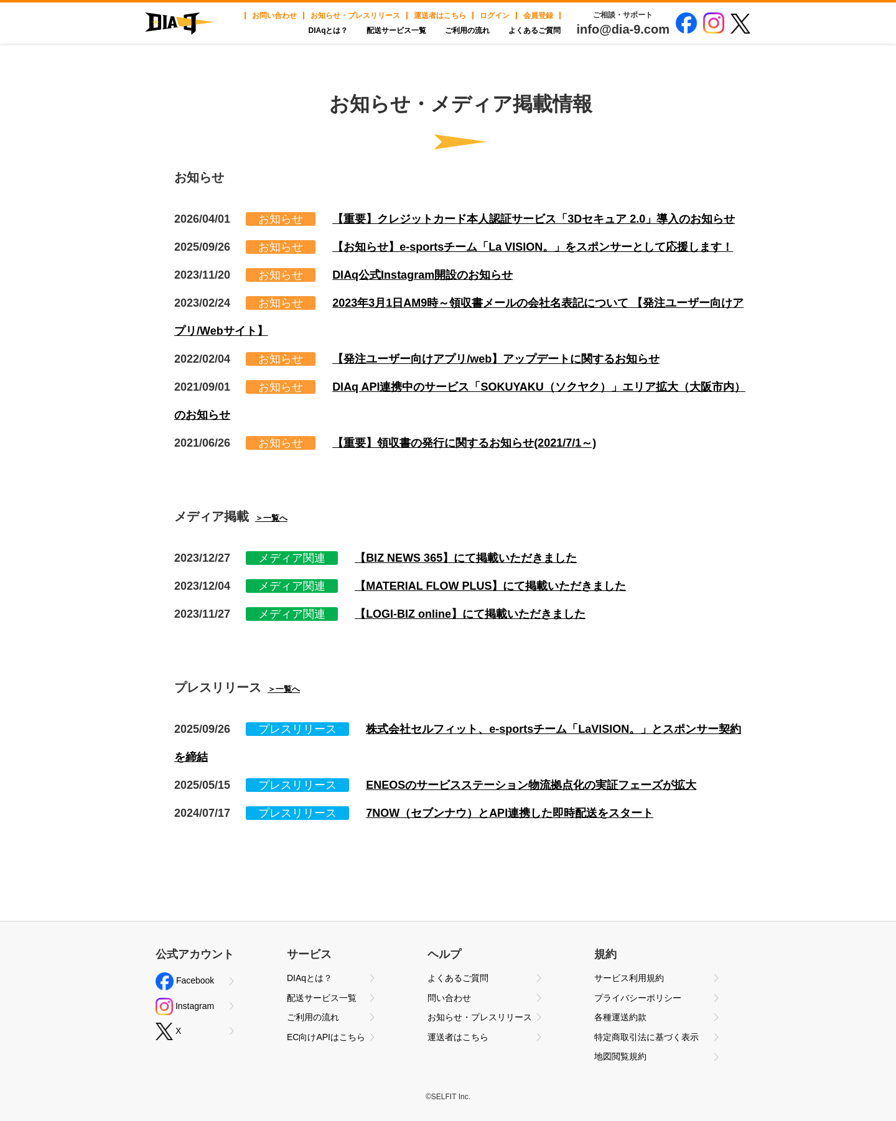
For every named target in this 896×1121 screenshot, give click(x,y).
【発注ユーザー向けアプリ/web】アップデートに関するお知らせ (496, 359)
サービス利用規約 (629, 978)
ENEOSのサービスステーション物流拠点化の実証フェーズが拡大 (531, 785)
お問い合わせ (274, 15)
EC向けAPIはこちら (326, 1037)
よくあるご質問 (534, 30)
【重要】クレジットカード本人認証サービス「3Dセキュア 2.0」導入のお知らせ (533, 219)
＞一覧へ (271, 518)
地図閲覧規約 (620, 1056)
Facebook (185, 981)
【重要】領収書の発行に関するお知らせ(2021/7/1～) (464, 443)
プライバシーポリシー (637, 998)
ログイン (495, 15)
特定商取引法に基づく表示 (646, 1037)
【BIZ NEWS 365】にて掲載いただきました (466, 558)
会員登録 (538, 15)
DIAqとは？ (328, 30)
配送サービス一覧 (396, 30)
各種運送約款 (620, 1017)
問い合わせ (449, 998)
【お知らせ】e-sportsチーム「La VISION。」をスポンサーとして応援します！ (532, 247)
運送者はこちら (440, 15)
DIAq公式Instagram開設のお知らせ (422, 275)
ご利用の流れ (467, 30)
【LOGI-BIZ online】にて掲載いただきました (470, 614)
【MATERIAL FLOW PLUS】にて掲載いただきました (490, 586)
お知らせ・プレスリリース (355, 15)
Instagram (185, 1006)
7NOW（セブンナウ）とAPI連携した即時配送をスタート (509, 813)
